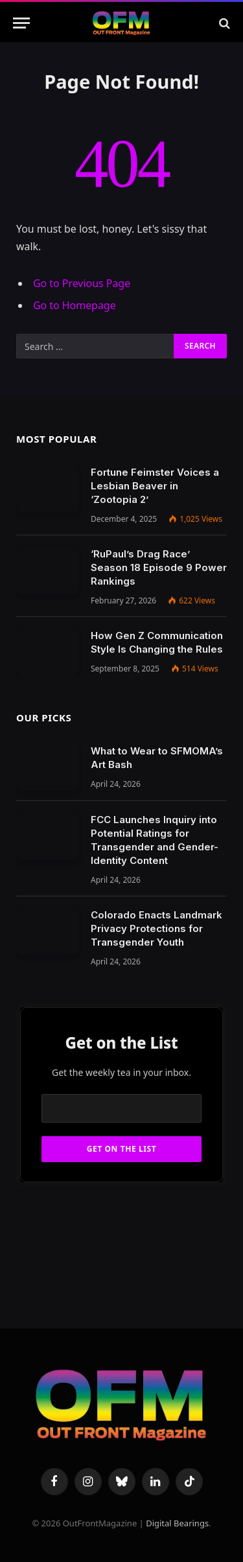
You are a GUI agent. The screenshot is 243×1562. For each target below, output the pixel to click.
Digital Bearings (177, 1523)
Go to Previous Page (81, 283)
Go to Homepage (74, 305)
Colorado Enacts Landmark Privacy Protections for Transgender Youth (156, 928)
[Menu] (21, 23)
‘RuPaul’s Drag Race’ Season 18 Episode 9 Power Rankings (159, 567)
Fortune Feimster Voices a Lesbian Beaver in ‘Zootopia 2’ (155, 486)
